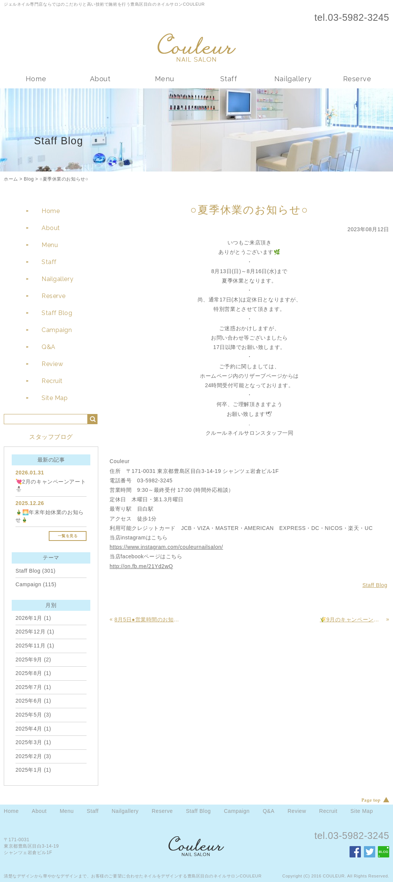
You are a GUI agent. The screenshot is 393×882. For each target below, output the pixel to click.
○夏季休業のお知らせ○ (64, 179)
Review (52, 364)
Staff (228, 79)
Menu (164, 79)
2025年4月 (28, 729)
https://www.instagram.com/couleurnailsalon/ (166, 547)
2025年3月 (28, 742)
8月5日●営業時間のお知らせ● (146, 619)
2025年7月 (28, 687)
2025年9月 (28, 659)
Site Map (55, 398)
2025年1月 (28, 770)
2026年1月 (28, 618)
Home (36, 79)
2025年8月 (28, 673)
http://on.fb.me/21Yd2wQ (141, 566)
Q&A (49, 347)
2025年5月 (28, 715)
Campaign (57, 330)
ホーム (11, 179)
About (100, 79)
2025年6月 (28, 701)
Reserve (357, 79)
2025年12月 (30, 632)
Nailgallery (292, 79)
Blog (29, 179)
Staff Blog (57, 313)
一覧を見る (68, 536)
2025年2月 (28, 756)
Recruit (52, 381)
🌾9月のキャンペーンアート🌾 (352, 619)
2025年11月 (30, 646)
